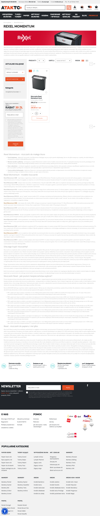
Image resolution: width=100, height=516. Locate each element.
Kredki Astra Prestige (57, 491)
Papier (26, 16)
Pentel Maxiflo (22, 514)
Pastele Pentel (22, 505)
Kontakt (19, 425)
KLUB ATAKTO (21, 422)
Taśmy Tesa (21, 465)
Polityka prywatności (7, 425)
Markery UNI (70, 468)
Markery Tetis (22, 488)
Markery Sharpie (71, 457)
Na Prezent (76, 15)
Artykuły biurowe (35, 15)
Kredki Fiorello (54, 485)
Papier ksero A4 (6, 457)
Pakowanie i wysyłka (55, 15)
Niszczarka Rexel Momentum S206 (36, 97)
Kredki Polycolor (71, 485)
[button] (5, 511)
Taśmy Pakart (22, 463)
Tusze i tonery (18, 15)
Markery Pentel (6, 482)
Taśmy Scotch (22, 468)
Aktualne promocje (23, 419)
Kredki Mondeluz (71, 488)
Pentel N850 (21, 511)
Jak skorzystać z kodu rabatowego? (40, 426)
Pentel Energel (6, 505)
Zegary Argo (38, 468)
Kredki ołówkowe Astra (57, 488)
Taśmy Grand (22, 457)
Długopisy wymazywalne (54, 458)
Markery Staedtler (23, 485)
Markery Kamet (6, 485)
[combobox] (45, 7)
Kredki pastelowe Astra (57, 493)
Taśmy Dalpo (22, 460)
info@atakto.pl (59, 2)
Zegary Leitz (38, 463)
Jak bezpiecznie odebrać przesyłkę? (55, 426)
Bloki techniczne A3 (56, 470)
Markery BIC (5, 488)
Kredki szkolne (54, 482)
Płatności (36, 422)
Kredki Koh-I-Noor (72, 482)
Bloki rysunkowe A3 (56, 467)
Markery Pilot (70, 465)
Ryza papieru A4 (6, 460)
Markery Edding (71, 460)
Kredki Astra (38, 485)
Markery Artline (23, 491)
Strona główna (7, 22)
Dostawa (36, 419)
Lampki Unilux (38, 457)
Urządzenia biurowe (7, 15)
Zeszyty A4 (53, 462)
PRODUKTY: (32, 60)
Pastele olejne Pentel (8, 508)
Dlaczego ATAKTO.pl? (8, 419)
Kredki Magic (70, 493)
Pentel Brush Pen (23, 508)
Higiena (45, 16)
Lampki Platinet (39, 460)
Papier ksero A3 (6, 463)
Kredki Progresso (71, 491)
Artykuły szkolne (66, 15)
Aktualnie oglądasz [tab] (14, 64)
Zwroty (51, 422)
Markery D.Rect (6, 491)
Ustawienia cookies (7, 428)
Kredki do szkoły (39, 493)
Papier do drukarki (7, 465)
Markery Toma (70, 463)
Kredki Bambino (39, 482)
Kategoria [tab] (9, 88)
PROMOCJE (93, 16)
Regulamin (4, 422)
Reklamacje (53, 419)
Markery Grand (6, 493)
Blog (84, 16)
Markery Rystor (22, 482)
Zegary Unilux (38, 465)
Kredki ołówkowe (39, 491)
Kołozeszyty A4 (54, 464)
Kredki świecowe (39, 488)
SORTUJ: (51, 60)
